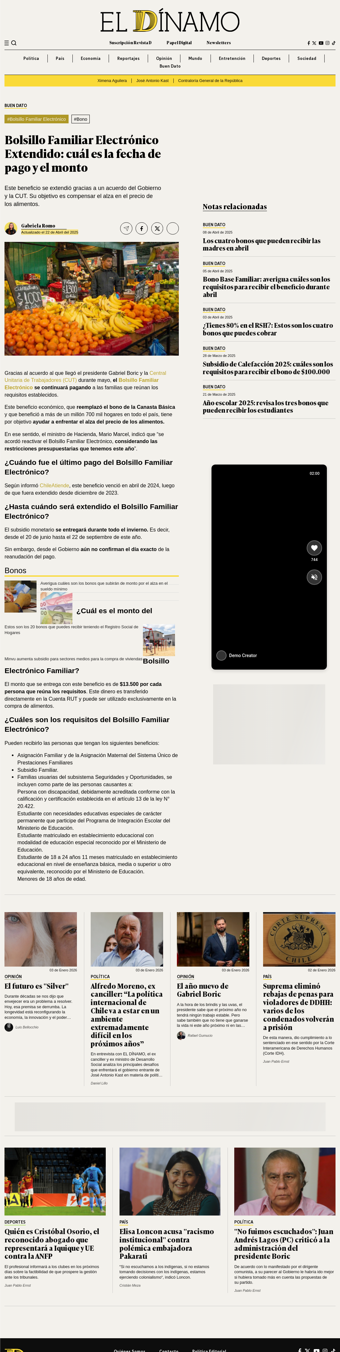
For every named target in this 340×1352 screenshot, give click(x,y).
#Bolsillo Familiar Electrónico (36, 119)
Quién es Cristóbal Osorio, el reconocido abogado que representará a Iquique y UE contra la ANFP (51, 1243)
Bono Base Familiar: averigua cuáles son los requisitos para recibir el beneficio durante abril (266, 286)
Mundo (195, 58)
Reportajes (128, 58)
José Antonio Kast (152, 80)
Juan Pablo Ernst (276, 1061)
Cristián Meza (130, 1285)
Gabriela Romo (38, 225)
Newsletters (219, 42)
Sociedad (306, 58)
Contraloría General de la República (210, 80)
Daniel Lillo (99, 1083)
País (60, 58)
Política (31, 58)
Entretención (232, 58)
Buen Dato (170, 66)
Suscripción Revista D (130, 42)
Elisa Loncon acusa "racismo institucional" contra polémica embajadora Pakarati (167, 1243)
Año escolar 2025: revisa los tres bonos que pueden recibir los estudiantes (265, 406)
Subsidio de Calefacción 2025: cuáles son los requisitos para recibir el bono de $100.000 (268, 367)
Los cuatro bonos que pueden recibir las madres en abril (261, 244)
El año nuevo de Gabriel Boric (202, 990)
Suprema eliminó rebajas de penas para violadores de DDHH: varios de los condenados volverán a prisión (298, 1006)
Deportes (271, 58)
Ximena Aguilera (112, 80)
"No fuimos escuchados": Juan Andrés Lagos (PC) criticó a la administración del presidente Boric (283, 1243)
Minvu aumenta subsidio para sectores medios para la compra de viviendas (73, 658)
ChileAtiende (54, 485)
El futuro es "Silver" (36, 986)
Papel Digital (179, 42)
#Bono (80, 119)
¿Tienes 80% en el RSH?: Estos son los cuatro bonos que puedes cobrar (268, 328)
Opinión (164, 58)
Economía (91, 58)
